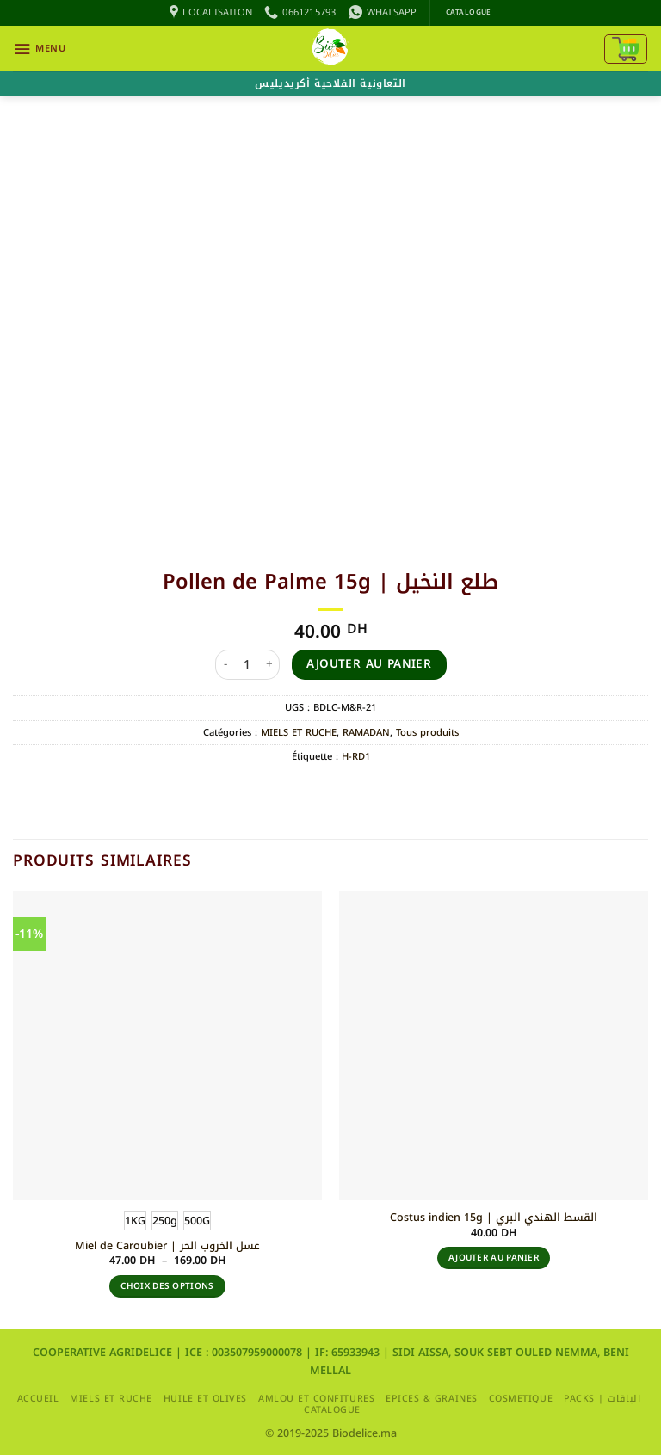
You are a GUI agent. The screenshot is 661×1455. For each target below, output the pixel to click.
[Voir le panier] (625, 49)
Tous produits (427, 733)
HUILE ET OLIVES (205, 1399)
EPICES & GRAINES (432, 1399)
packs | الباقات (602, 1399)
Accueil (38, 1399)
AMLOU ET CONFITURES (316, 1399)
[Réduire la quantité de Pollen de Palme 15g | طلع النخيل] (225, 665)
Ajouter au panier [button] (493, 1257)
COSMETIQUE (521, 1399)
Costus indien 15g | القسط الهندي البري (493, 1217)
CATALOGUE (332, 1410)
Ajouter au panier (368, 664)
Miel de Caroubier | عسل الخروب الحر (167, 1246)
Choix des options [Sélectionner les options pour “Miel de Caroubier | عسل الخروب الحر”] (166, 1286)
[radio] (135, 1221)
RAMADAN (366, 733)
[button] (39, 48)
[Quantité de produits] (248, 665)
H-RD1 (356, 757)
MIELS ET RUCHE (299, 733)
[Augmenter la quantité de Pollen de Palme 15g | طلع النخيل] (269, 665)
